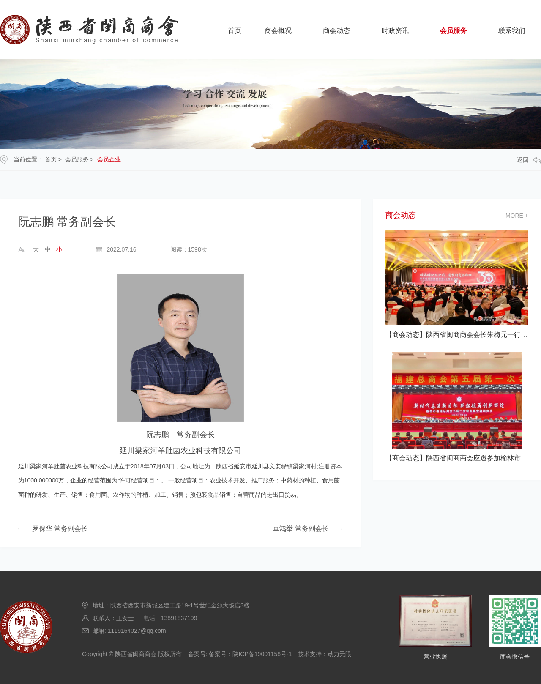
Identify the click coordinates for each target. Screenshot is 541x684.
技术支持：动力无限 (324, 654)
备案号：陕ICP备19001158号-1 (250, 654)
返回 (529, 160)
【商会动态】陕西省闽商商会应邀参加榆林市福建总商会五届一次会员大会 (456, 458)
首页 (234, 30)
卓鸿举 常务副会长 (300, 528)
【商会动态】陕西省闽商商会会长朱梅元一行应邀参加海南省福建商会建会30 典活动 (456, 334)
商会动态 (336, 30)
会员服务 (453, 30)
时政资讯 (395, 30)
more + (516, 215)
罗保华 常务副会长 (60, 528)
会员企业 (109, 159)
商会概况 (278, 30)
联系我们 (511, 30)
